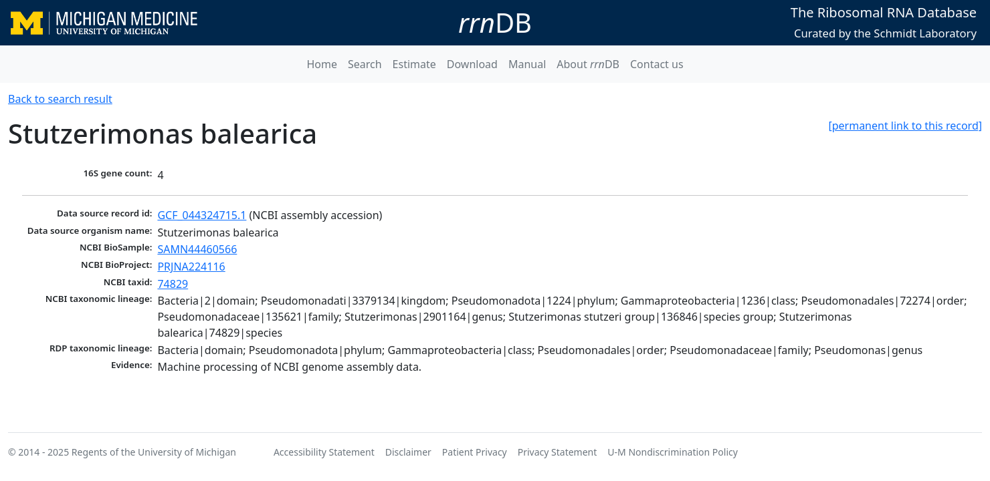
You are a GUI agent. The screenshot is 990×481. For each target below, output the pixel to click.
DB (495, 22)
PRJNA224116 (191, 266)
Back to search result (60, 99)
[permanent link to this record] (905, 125)
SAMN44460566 (197, 249)
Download (472, 64)
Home (321, 64)
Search (365, 64)
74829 (172, 284)
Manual (527, 64)
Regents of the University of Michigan (154, 452)
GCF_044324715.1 (201, 215)
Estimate (414, 64)
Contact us (657, 64)
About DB (588, 64)
